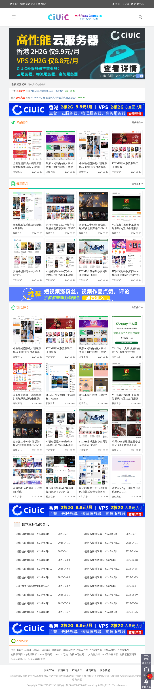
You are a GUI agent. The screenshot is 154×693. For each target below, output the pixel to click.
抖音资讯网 (123, 649)
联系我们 (105, 670)
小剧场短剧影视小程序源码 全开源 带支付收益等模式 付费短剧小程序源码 (93, 165)
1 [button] (138, 75)
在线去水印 (69, 649)
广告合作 (77, 670)
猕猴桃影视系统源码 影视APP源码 (27, 226)
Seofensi (46, 649)
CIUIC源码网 (45, 654)
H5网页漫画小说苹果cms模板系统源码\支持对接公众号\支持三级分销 (126, 273)
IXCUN (36, 649)
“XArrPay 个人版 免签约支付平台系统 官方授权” (53, 97)
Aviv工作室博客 (110, 654)
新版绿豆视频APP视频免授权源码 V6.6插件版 (59, 490)
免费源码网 (17, 654)
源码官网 (49, 670)
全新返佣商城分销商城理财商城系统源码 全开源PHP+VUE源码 (27, 165)
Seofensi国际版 (18, 659)
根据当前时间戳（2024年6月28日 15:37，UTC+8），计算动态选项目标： (103, 551)
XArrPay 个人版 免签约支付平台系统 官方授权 (126, 350)
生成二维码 (109, 649)
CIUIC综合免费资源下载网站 (28, 4)
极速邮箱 (56, 649)
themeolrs (122, 685)
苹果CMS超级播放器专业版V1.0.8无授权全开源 (126, 443)
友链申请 (63, 670)
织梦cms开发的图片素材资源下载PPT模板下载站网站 (59, 165)
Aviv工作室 (82, 649)
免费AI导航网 (77, 654)
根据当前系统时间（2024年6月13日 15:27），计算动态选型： (103, 586)
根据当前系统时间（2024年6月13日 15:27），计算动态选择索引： (103, 560)
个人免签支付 (93, 654)
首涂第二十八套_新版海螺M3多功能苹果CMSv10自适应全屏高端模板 (93, 226)
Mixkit (27, 649)
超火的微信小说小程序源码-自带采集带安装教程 (93, 490)
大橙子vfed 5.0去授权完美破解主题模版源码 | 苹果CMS (60, 226)
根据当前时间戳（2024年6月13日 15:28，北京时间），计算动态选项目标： (103, 534)
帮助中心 (137, 4)
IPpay (20, 649)
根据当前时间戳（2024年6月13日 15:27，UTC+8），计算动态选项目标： (103, 603)
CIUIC (52, 685)
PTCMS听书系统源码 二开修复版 (125, 165)
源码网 (60, 685)
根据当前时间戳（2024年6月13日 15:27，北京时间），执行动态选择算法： (35, 534)
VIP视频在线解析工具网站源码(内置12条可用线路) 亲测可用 (125, 226)
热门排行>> (137, 307)
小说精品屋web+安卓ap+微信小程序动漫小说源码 (59, 273)
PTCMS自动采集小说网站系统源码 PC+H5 (93, 273)
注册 (116, 4)
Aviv (13, 649)
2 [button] (141, 76)
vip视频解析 (30, 654)
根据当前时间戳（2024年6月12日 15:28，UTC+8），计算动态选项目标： (35, 543)
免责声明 (91, 670)
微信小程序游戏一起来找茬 (93, 397)
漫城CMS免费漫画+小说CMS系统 (27, 490)
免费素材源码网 (128, 654)
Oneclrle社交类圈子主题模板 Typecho (60, 397)
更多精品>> (137, 122)
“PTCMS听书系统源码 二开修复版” (46, 91)
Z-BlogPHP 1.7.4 (106, 685)
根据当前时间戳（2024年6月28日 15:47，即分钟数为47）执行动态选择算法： (35, 603)
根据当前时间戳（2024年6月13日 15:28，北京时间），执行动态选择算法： (103, 543)
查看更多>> (137, 184)
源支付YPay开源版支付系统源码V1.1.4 (126, 490)
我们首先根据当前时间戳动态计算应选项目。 (35, 586)
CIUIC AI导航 (61, 654)
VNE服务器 (96, 649)
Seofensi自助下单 (36, 659)
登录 (125, 4)
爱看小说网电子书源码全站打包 (27, 273)
